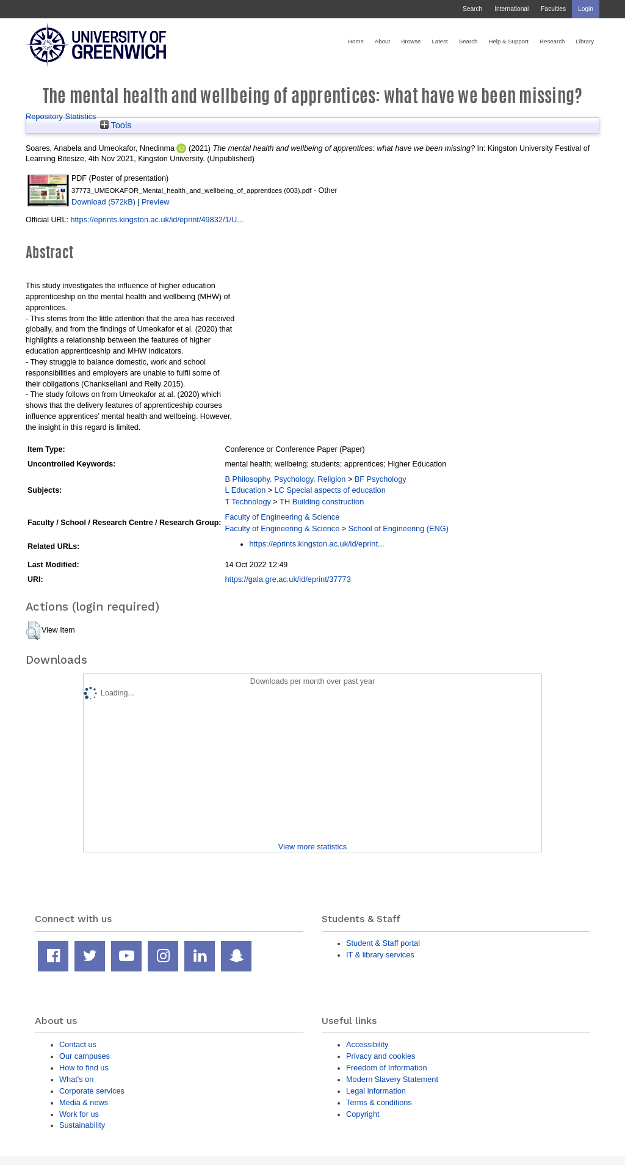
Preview (155, 201)
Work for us (79, 1114)
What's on (76, 1079)
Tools (116, 125)
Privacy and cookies (380, 1056)
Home (356, 41)
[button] (33, 631)
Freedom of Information (386, 1067)
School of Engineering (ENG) (399, 528)
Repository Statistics (61, 116)
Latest (439, 41)
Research (552, 41)
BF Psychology (380, 479)
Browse (411, 41)
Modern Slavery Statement (392, 1079)
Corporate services (92, 1090)
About (382, 41)
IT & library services (380, 954)
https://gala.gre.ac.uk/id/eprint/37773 (287, 579)
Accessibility (367, 1044)
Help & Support (508, 41)
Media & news (83, 1102)
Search (472, 8)
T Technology (247, 501)
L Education (245, 490)
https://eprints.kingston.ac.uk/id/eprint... (316, 543)
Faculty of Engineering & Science (282, 516)
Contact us (77, 1044)
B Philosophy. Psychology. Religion (285, 479)
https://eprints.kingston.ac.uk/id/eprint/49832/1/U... (157, 219)
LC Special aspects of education (330, 490)
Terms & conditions (379, 1102)
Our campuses (84, 1056)
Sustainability (82, 1125)
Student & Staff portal (383, 943)
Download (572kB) (103, 201)
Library (585, 41)
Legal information (376, 1090)
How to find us (84, 1067)
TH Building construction (322, 501)
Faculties (553, 8)
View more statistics (312, 846)
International (511, 8)
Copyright (363, 1114)
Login (585, 8)
